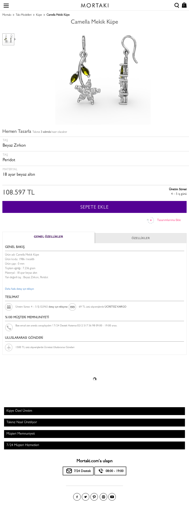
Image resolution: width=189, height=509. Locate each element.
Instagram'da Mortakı (103, 497)
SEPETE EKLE (94, 207)
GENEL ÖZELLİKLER (48, 237)
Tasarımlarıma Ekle (169, 220)
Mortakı (6, 15)
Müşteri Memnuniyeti (20, 434)
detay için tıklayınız (58, 307)
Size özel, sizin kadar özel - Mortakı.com (95, 4)
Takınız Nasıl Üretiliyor (21, 422)
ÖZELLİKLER (141, 238)
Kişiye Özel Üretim (19, 411)
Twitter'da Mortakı (85, 497)
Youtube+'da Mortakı (112, 497)
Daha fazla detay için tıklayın (19, 289)
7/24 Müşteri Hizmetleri (22, 445)
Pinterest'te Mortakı (94, 497)
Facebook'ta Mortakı (77, 497)
